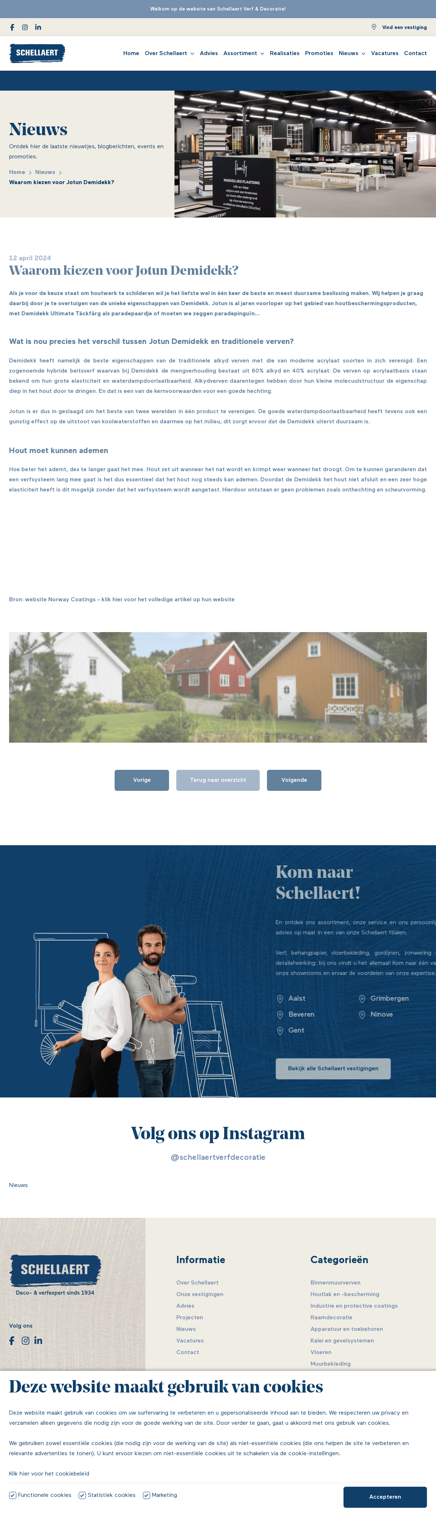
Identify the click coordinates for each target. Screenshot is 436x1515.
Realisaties (285, 54)
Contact (415, 54)
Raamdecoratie (331, 1318)
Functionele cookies (44, 1495)
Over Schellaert (166, 54)
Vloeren (321, 1353)
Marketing (164, 1495)
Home (131, 54)
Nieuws (348, 54)
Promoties (319, 54)
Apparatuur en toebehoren (346, 1329)
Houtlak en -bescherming (344, 1295)
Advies (209, 54)
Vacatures (385, 54)
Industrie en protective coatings (354, 1306)
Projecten (189, 1318)
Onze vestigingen (199, 1295)
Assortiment (240, 54)
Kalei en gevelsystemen (342, 1341)
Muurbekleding (330, 1364)
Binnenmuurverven (335, 1283)
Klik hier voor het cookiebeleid (49, 1474)
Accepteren (385, 1497)
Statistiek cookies (112, 1495)
